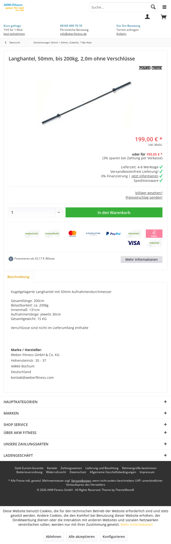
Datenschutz (78, 472)
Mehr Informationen (141, 259)
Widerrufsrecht (56, 472)
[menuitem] (163, 19)
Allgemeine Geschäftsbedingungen (113, 472)
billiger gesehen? (148, 193)
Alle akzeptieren (82, 536)
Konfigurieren (114, 536)
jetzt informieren (145, 176)
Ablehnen (53, 536)
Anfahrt (121, 34)
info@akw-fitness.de (73, 34)
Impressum (147, 472)
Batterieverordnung (29, 472)
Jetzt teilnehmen (14, 34)
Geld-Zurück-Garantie (29, 468)
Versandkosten (81, 481)
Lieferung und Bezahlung (102, 468)
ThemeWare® (124, 490)
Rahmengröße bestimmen (139, 468)
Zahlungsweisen (71, 468)
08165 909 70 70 (71, 26)
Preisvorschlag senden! (144, 197)
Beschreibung (18, 276)
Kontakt (52, 468)
